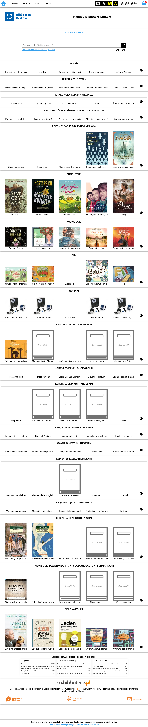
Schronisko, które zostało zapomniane (69, 673)
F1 (127, 3)
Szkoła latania (25, 673)
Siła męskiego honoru (100, 673)
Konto (48, 3)
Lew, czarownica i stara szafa (30, 664)
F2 (134, 3)
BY (115, 3)
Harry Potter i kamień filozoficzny (31, 671)
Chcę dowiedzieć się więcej (61, 724)
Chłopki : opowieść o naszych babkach (69, 666)
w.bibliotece (72, 689)
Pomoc (38, 3)
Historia (26, 3)
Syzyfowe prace (98, 666)
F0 (122, 3)
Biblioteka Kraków (74, 32)
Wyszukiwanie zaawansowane (34, 50)
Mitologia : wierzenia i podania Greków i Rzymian (37, 666)
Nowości (14, 3)
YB (109, 3)
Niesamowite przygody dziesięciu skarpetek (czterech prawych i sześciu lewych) (47, 668)
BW (104, 3)
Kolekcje (51, 50)
